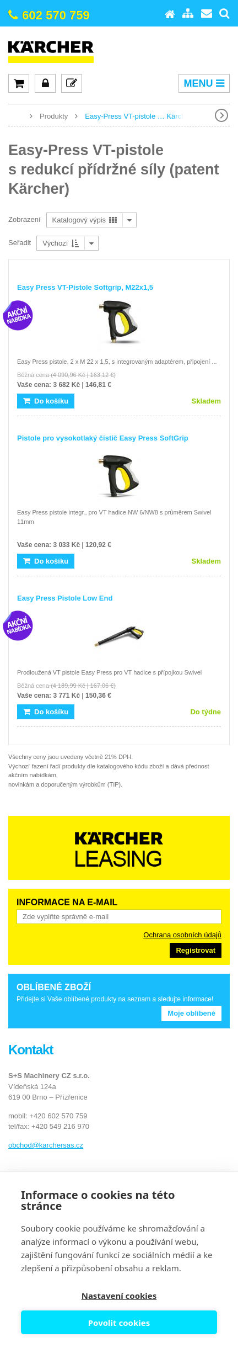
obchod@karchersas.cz (45, 1145)
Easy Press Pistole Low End (64, 598)
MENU (204, 83)
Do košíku (45, 401)
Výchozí (60, 243)
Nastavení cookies (119, 1295)
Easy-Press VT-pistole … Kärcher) (139, 116)
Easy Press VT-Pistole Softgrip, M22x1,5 (85, 287)
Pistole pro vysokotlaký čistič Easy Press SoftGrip (102, 438)
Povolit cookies (119, 1322)
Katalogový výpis (84, 220)
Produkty (54, 116)
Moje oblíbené (191, 1013)
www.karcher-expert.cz (16, 115)
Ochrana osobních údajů (182, 935)
